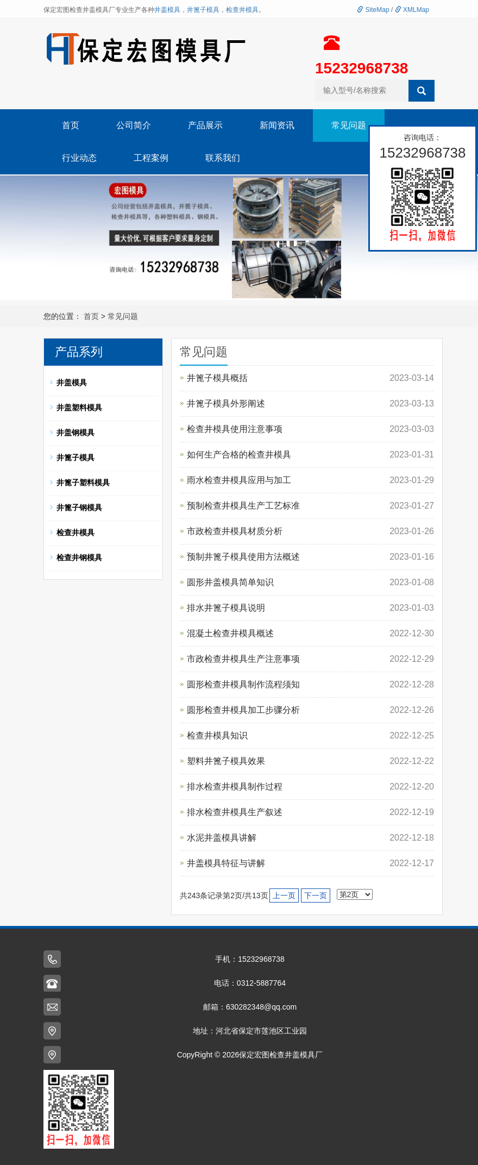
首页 (70, 125)
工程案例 (151, 157)
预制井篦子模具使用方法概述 (243, 556)
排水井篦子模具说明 (226, 607)
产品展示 (205, 125)
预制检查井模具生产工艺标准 (243, 505)
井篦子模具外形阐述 (226, 403)
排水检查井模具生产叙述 (234, 812)
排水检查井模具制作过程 (234, 786)
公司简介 (133, 125)
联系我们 (222, 157)
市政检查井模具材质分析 (234, 531)
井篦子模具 (203, 10)
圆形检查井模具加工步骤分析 (243, 710)
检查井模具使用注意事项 (234, 429)
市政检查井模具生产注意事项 (243, 658)
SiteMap (373, 10)
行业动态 (79, 157)
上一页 (284, 895)
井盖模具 (167, 10)
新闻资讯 (277, 125)
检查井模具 (242, 10)
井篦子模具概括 (217, 378)
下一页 (315, 895)
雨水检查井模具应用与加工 (239, 480)
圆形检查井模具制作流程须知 (243, 684)
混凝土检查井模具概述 (230, 633)
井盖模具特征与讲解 (226, 863)
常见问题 (348, 125)
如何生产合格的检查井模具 (239, 454)
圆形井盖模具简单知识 (230, 582)
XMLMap (412, 10)
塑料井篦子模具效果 (226, 761)
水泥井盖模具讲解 (221, 837)
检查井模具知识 (217, 735)
